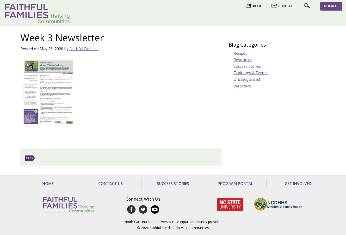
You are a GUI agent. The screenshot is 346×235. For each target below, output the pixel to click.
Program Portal (235, 183)
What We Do (236, 19)
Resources (243, 59)
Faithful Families (84, 48)
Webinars (242, 86)
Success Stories (247, 66)
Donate (331, 6)
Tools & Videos (325, 19)
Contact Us (110, 183)
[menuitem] (205, 19)
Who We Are (205, 19)
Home (48, 183)
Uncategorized (247, 79)
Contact (286, 6)
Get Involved (266, 19)
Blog (258, 6)
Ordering (294, 19)
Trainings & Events (251, 72)
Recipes (240, 53)
